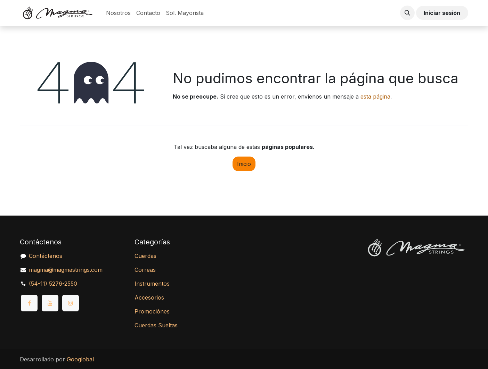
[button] (407, 13)
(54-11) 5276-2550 (53, 283)
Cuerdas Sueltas (156, 325)
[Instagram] (70, 303)
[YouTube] (50, 303)
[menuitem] (118, 13)
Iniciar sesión (442, 12)
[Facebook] (29, 303)
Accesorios (149, 297)
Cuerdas (145, 255)
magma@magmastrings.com (66, 269)
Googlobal (80, 359)
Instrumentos (152, 283)
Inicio (244, 163)
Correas (145, 269)
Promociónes (152, 311)
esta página (375, 96)
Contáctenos (45, 255)
